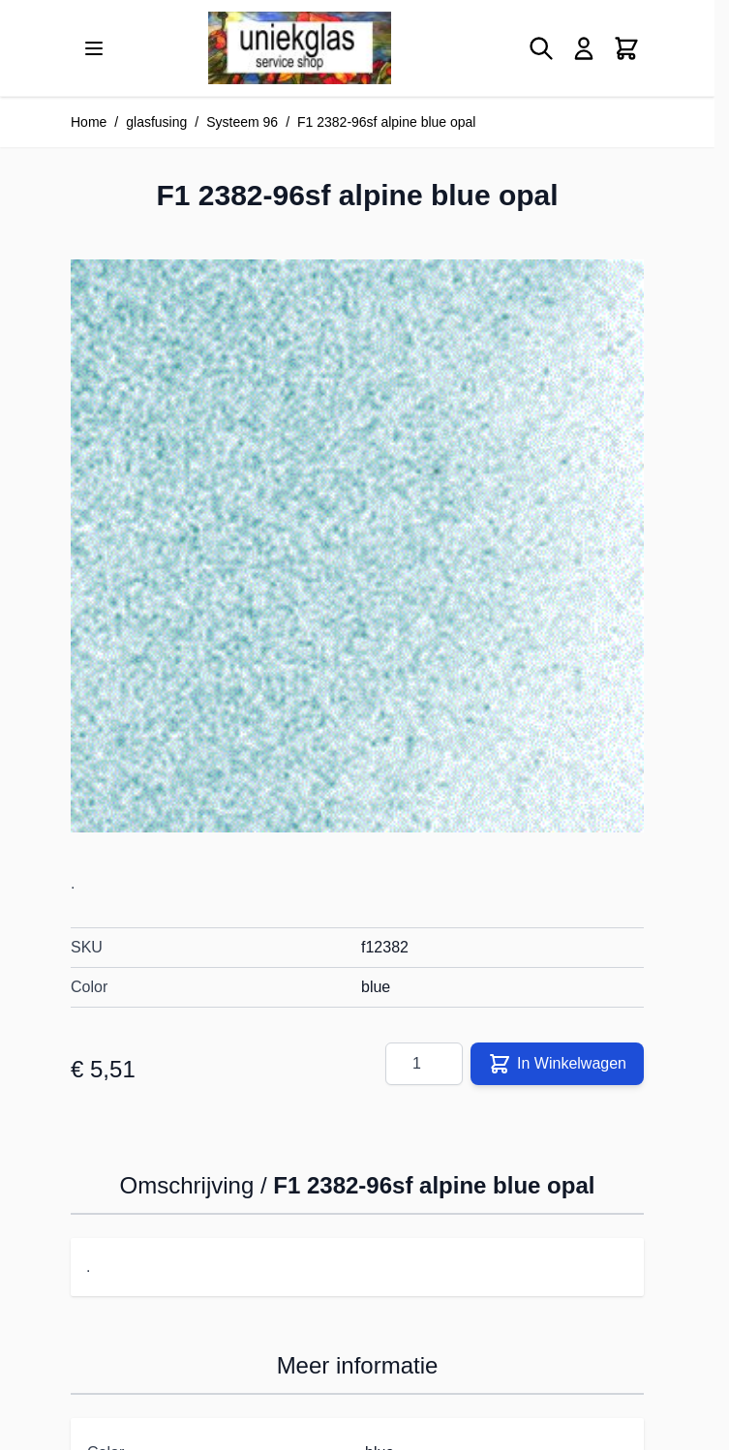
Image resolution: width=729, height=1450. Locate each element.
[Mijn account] (583, 48)
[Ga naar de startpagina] (299, 48)
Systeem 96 (242, 122)
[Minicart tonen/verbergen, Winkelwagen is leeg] (626, 48)
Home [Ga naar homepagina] (88, 122)
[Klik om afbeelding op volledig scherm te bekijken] (357, 545)
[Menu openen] (94, 48)
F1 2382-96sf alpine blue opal (386, 122)
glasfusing (156, 122)
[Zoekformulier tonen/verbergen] (541, 48)
